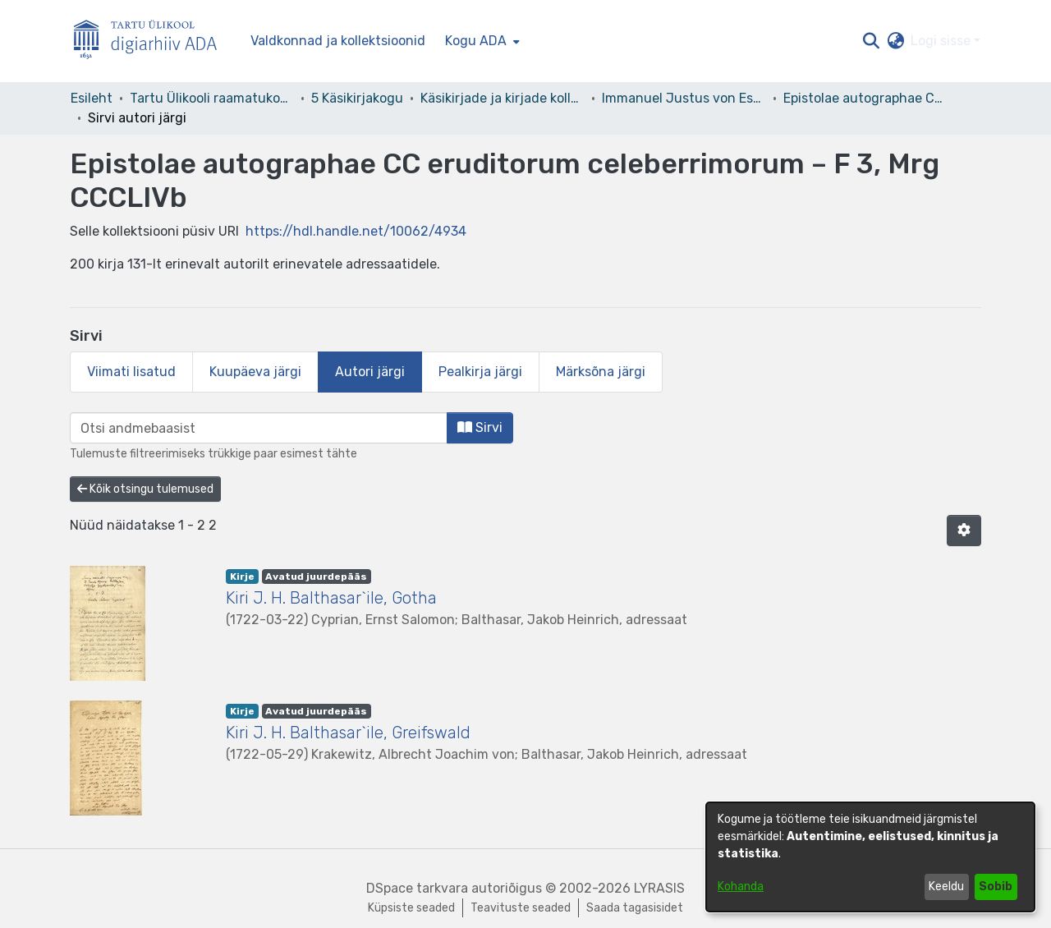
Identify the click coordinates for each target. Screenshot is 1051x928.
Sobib (995, 887)
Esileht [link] (91, 98)
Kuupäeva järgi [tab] (255, 371)
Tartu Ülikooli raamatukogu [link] (212, 98)
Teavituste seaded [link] (520, 908)
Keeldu (946, 887)
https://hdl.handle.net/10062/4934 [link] (356, 231)
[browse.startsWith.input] (258, 427)
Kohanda (741, 887)
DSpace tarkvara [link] (417, 888)
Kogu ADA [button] (476, 40)
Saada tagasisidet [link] (634, 908)
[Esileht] (152, 41)
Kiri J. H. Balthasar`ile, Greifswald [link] (348, 732)
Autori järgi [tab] (370, 371)
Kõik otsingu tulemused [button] (145, 489)
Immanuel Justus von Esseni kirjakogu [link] (684, 98)
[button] (871, 41)
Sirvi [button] (480, 427)
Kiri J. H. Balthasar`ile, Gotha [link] (331, 598)
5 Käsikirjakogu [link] (357, 98)
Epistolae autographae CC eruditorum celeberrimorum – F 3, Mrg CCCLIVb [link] (865, 98)
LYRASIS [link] (659, 888)
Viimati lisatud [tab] (131, 371)
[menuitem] (481, 41)
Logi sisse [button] (942, 40)
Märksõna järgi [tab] (600, 371)
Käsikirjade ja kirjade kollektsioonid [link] (502, 98)
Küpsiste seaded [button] (411, 908)
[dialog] (870, 857)
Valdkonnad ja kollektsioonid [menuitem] (337, 40)
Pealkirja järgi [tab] (480, 371)
